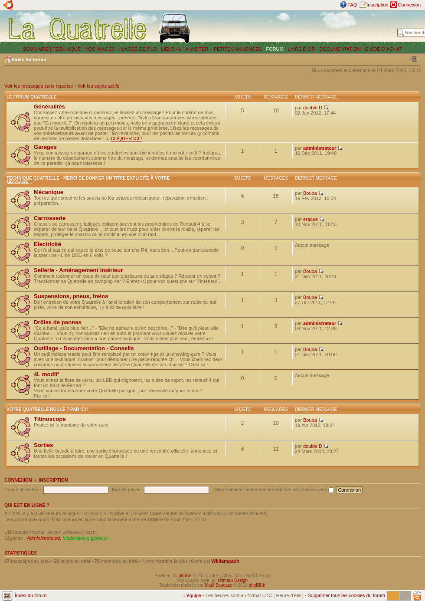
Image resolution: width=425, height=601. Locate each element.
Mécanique (48, 192)
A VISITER (197, 49)
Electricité (47, 244)
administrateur (319, 148)
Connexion (409, 4)
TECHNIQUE (66, 49)
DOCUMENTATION (340, 49)
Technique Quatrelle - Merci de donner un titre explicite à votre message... (88, 180)
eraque (310, 219)
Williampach (225, 561)
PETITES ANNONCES (237, 49)
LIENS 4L (172, 49)
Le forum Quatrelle (31, 97)
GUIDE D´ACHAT (383, 49)
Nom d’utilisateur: (22, 489)
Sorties (43, 445)
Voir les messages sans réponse (38, 86)
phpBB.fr (257, 585)
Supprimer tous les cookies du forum (346, 595)
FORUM (274, 49)
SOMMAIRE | (37, 49)
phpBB (185, 575)
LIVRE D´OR (301, 49)
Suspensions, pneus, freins (71, 296)
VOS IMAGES (100, 49)
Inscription (377, 4)
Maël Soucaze (218, 585)
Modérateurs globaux (85, 538)
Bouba (310, 193)
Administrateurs (43, 538)
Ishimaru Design (232, 580)
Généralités (49, 106)
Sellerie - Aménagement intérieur (78, 270)
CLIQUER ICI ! (126, 138)
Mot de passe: (127, 489)
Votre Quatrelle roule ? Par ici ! (47, 409)
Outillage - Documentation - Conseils (84, 348)
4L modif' (46, 374)
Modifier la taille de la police (414, 59)
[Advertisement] (295, 28)
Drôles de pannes (58, 322)
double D (312, 107)
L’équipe (192, 595)
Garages (45, 147)
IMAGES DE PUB (138, 49)
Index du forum (29, 59)
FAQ (352, 4)
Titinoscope (50, 419)
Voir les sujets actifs (98, 86)
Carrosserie (49, 218)
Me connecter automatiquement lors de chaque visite (274, 489)
